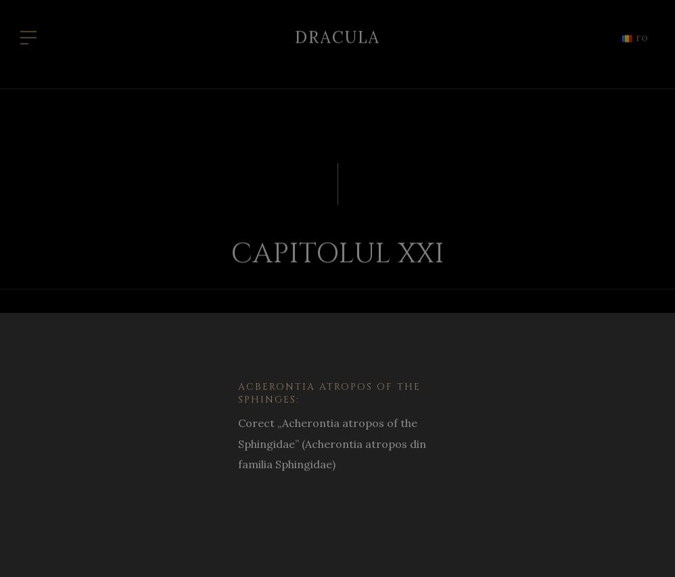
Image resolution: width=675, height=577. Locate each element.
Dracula (337, 34)
